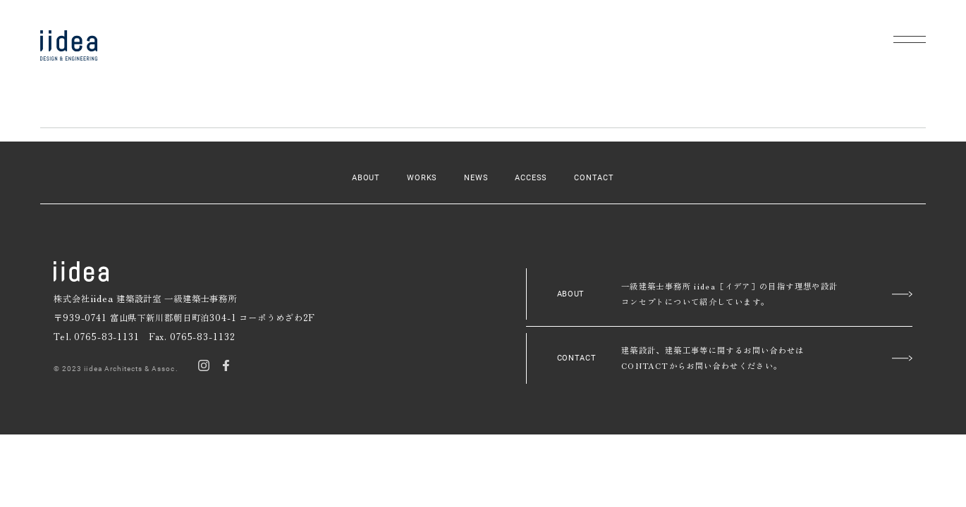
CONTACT (594, 177)
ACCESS (531, 177)
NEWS (476, 177)
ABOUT (366, 177)
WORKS (422, 177)
